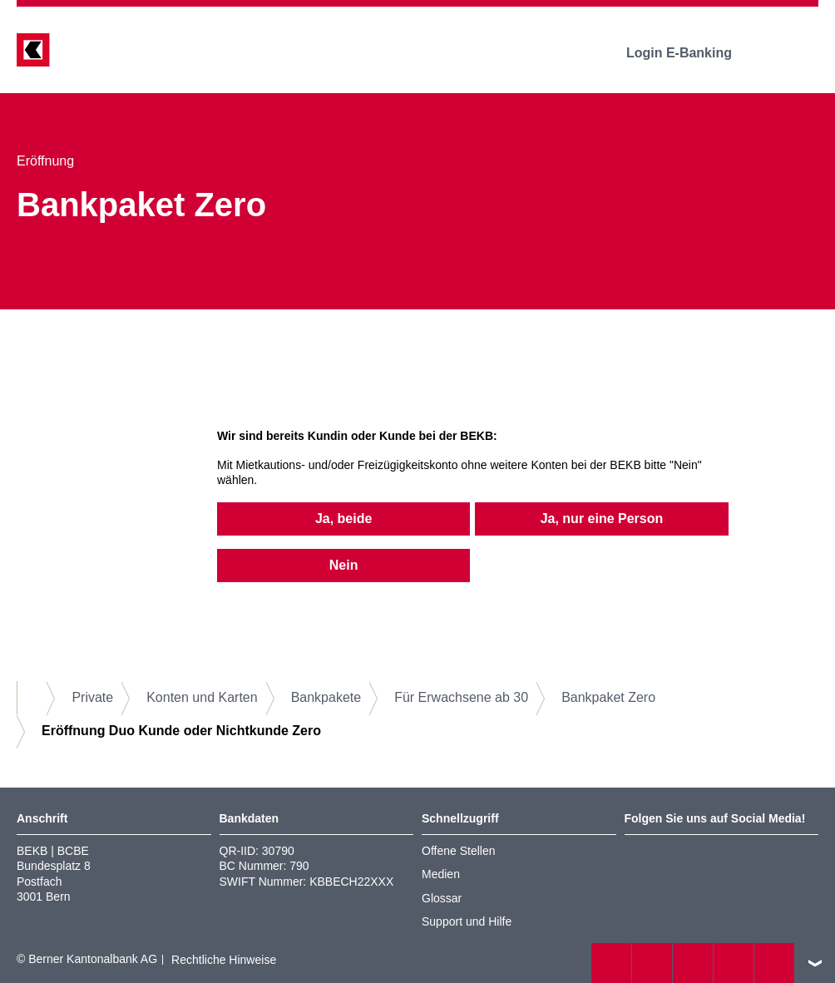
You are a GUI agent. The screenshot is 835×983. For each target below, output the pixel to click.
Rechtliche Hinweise (223, 959)
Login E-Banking (690, 53)
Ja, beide (343, 518)
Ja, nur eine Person (602, 518)
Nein (343, 565)
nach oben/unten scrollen (815, 963)
